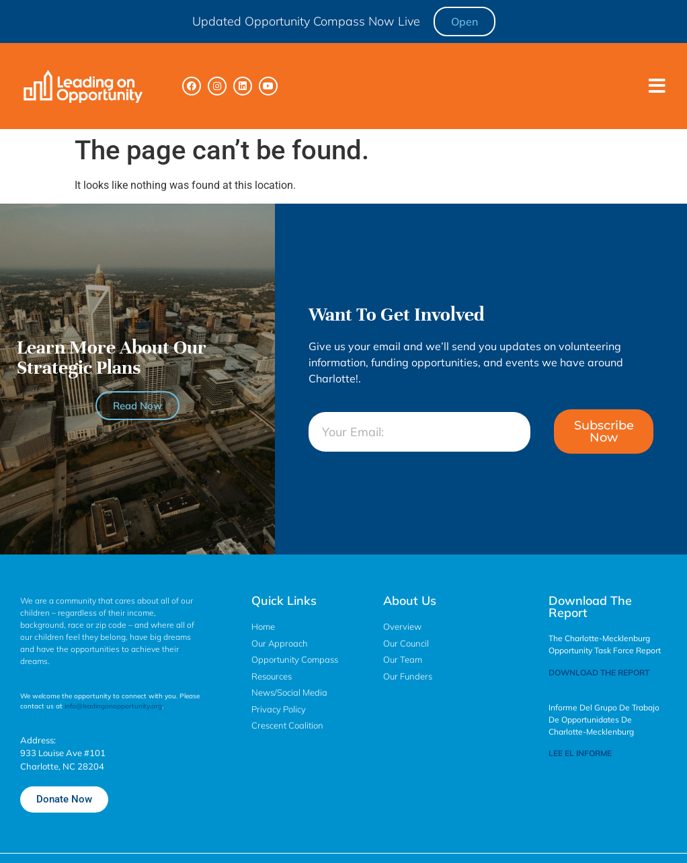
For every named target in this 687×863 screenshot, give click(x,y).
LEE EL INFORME (580, 753)
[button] (657, 86)
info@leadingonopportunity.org (113, 706)
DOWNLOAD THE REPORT (599, 672)
